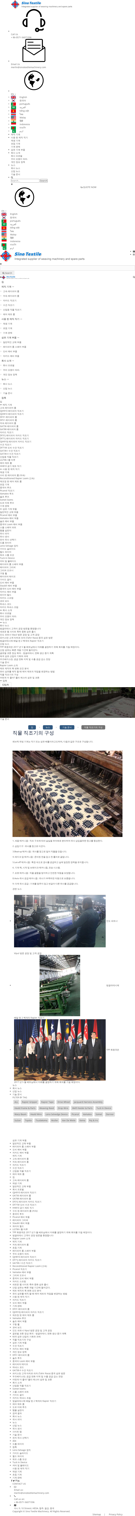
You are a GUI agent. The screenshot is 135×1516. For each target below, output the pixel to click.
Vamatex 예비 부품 (9, 518)
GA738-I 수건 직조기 (10, 450)
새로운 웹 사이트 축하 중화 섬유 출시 (18, 631)
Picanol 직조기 (7, 490)
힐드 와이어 (5, 551)
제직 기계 (15, 134)
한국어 (18, 100)
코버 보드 (4, 600)
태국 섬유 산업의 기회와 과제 (14, 656)
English (19, 97)
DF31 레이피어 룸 (8, 416)
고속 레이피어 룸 (11, 291)
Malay (18, 117)
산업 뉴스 (15, 171)
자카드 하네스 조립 (9, 607)
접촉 (4, 397)
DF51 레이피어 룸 (8, 420)
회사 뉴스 (15, 168)
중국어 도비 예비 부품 (10, 588)
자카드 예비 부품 (11, 355)
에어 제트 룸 (9, 314)
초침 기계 (15, 143)
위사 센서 (4, 536)
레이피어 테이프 (8, 576)
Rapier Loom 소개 (9, 665)
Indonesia (20, 124)
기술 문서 (15, 174)
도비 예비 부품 (10, 351)
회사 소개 (15, 152)
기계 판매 (15, 146)
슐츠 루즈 (4, 496)
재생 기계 (15, 140)
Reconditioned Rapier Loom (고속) (17, 478)
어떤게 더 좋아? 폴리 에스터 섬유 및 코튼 (19, 677)
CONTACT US (19, 1483)
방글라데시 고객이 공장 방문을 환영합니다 (20, 628)
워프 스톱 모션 (7, 554)
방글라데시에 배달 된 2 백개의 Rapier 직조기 (22, 640)
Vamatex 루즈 (7, 493)
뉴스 (13, 165)
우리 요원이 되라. (19, 158)
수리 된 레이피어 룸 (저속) (12, 475)
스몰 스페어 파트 (8, 527)
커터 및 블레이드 (8, 561)
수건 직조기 (8, 305)
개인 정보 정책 (18, 162)
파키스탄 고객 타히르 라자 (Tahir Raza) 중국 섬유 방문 (26, 637)
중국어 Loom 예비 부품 (11, 524)
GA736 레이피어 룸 (9, 426)
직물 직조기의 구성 (9, 674)
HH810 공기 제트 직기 (10, 466)
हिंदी (17, 120)
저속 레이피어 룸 (11, 295)
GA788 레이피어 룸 (9, 429)
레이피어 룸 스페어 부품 (14, 346)
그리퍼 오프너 (6, 570)
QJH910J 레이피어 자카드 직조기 (15, 441)
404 (14, 1440)
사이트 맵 (17, 1431)
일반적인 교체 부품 (12, 342)
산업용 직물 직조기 (12, 309)
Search (43, 180)
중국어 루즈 (5, 487)
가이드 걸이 (5, 579)
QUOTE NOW (88, 187)
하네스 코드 (5, 604)
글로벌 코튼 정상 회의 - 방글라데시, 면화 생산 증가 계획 (27, 653)
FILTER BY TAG (20, 1097)
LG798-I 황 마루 (7, 459)
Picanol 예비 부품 (8, 515)
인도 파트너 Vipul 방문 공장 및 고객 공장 (19, 634)
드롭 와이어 (5, 542)
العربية (18, 107)
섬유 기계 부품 (18, 149)
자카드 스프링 (6, 597)
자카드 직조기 (9, 300)
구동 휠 (3, 573)
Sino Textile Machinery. (37, 1511)
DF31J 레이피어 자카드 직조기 (14, 435)
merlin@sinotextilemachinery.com (28, 67)
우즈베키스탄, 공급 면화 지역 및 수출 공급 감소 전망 (25, 659)
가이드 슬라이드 (8, 548)
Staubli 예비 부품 (8, 585)
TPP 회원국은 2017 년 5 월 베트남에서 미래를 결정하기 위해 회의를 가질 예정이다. (40, 646)
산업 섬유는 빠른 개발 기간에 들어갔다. (19, 650)
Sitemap (97, 1514)
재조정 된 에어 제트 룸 (11, 481)
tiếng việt (20, 110)
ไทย (17, 114)
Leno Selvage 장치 (9, 545)
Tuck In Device (7, 558)
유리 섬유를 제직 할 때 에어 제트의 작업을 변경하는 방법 (27, 671)
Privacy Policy (115, 1514)
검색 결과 (17, 1413)
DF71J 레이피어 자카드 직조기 (14, 438)
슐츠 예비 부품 (7, 521)
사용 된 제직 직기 (19, 137)
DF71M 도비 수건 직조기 (12, 447)
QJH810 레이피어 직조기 (12, 413)
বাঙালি (18, 127)
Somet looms (6, 499)
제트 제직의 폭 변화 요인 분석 (14, 668)
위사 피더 (4, 533)
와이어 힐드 (5, 594)
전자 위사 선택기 (8, 539)
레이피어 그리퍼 (8, 567)
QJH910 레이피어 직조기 (12, 410)
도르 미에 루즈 (7, 502)
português (20, 103)
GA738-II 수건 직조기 (10, 453)
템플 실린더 (5, 530)
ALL (16, 1102)
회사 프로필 (16, 155)
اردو (17, 131)
